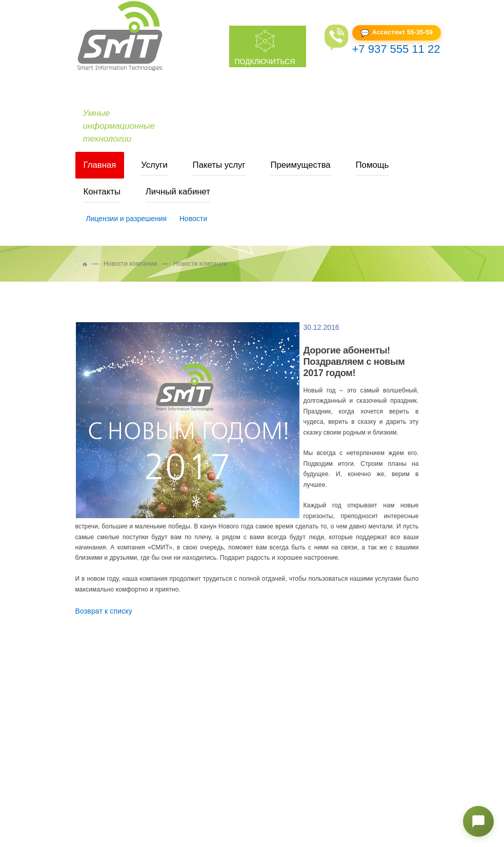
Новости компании (130, 263)
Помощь (372, 165)
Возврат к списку (103, 611)
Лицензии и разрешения (126, 218)
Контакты (102, 191)
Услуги (154, 165)
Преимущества (300, 165)
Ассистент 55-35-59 (402, 32)
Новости (193, 218)
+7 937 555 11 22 (396, 49)
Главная (100, 165)
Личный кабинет (178, 191)
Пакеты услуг (219, 165)
